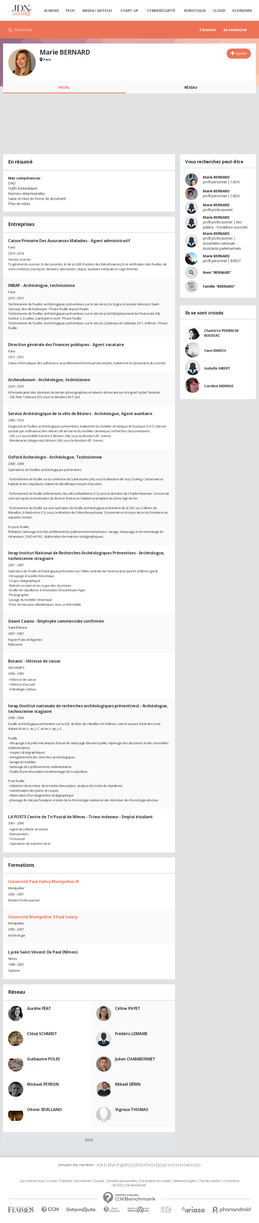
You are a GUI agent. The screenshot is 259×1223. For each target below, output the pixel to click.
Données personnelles (122, 1181)
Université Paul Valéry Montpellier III (43, 881)
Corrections (231, 1181)
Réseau (190, 87)
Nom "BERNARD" (217, 272)
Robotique (195, 10)
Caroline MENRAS (218, 385)
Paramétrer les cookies (155, 1181)
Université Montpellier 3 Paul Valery (43, 917)
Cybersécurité (161, 10)
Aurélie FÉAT (39, 1008)
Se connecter (235, 29)
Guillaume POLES (43, 1059)
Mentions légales (185, 1181)
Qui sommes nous (32, 1181)
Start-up (129, 10)
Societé (99, 1181)
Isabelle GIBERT (217, 368)
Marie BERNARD (216, 177)
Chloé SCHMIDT (42, 1033)
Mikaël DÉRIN (128, 1084)
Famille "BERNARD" (219, 286)
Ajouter (241, 53)
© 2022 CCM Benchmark (129, 1185)
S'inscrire (207, 29)
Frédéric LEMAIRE (131, 1033)
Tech (70, 10)
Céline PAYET (127, 1008)
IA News (51, 10)
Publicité (66, 1181)
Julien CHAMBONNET (135, 1059)
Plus (89, 1139)
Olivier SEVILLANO (44, 1109)
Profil (64, 87)
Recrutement (83, 1181)
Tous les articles (210, 1181)
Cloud (219, 10)
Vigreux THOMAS (131, 1109)
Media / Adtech (97, 10)
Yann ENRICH (215, 350)
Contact (52, 1181)
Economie (242, 10)
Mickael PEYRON (43, 1084)
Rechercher (23, 29)
